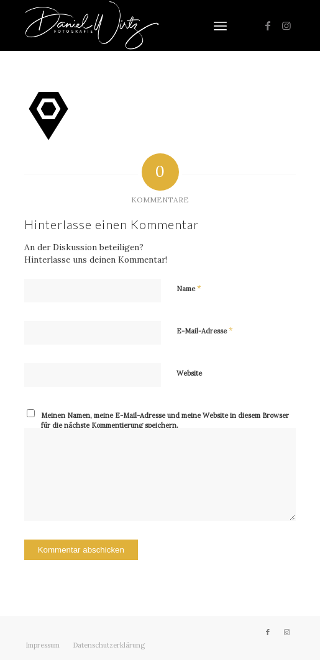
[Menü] (220, 25)
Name (188, 288)
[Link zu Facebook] (267, 25)
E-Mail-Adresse (204, 330)
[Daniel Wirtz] (133, 25)
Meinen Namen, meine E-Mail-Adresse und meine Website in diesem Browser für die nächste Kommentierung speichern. (165, 420)
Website (189, 373)
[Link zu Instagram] (286, 25)
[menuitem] (220, 25)
